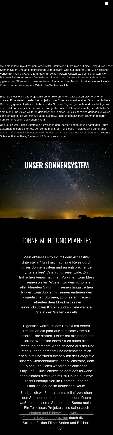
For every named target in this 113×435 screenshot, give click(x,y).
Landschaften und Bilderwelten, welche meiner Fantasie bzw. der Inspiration (46, 132)
